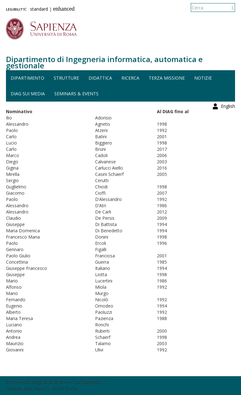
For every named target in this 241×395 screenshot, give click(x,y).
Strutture (66, 78)
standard (39, 9)
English (228, 8)
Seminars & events (76, 94)
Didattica (100, 78)
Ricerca (130, 78)
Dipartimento (27, 78)
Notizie (203, 78)
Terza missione (167, 78)
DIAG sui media (28, 94)
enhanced (64, 9)
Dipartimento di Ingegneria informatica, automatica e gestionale (104, 62)
